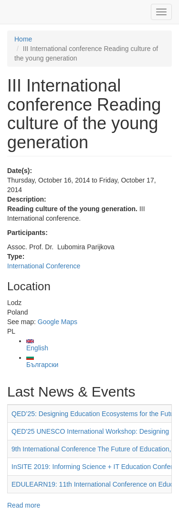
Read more (23, 505)
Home (23, 39)
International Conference (43, 266)
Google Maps (57, 322)
